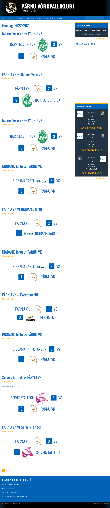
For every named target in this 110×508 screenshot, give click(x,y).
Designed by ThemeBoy (100, 503)
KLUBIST (39, 18)
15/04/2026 (91, 134)
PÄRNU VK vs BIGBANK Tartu (22, 209)
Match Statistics (8, 78)
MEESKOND (20, 18)
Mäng (87, 30)
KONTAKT (60, 18)
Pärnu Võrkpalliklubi (47, 6)
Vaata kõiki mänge (102, 38)
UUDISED (11, 18)
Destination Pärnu (49, 18)
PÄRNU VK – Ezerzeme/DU (20, 295)
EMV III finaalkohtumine (91, 172)
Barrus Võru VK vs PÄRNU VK (22, 33)
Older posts (8, 470)
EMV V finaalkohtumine (91, 127)
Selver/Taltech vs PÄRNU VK (22, 377)
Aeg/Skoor (96, 30)
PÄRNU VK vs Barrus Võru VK (22, 74)
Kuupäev (79, 30)
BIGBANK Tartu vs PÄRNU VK (22, 166)
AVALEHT (4, 18)
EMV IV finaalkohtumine (91, 150)
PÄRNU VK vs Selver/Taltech (22, 427)
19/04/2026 (91, 112)
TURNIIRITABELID (29, 18)
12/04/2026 (91, 157)
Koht (104, 30)
